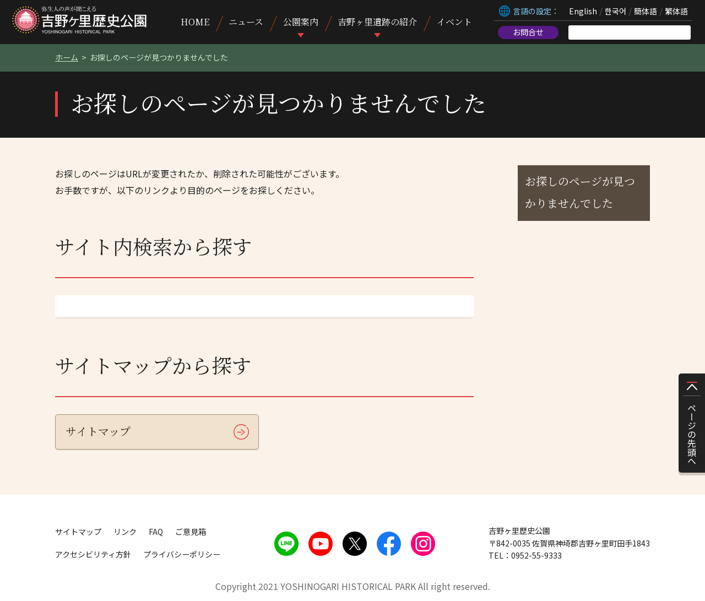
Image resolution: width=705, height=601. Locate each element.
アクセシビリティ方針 (93, 554)
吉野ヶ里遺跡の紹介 (377, 21)
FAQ (156, 531)
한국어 (615, 11)
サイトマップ (98, 431)
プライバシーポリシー (181, 554)
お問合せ (528, 31)
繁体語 (676, 11)
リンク (125, 531)
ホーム (66, 57)
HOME (195, 21)
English (583, 11)
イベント (454, 21)
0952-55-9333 (536, 555)
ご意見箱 (190, 531)
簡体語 (645, 11)
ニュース (246, 21)
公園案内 (300, 21)
